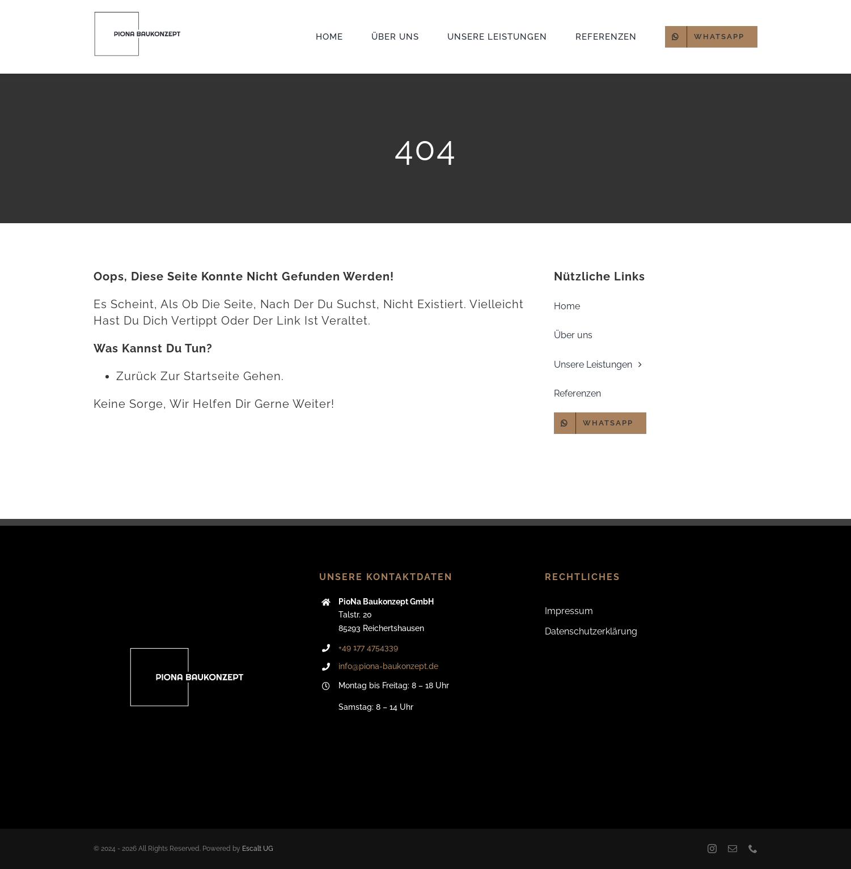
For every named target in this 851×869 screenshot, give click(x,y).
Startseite (212, 376)
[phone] (752, 848)
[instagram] (712, 848)
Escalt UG (257, 849)
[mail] (732, 848)
